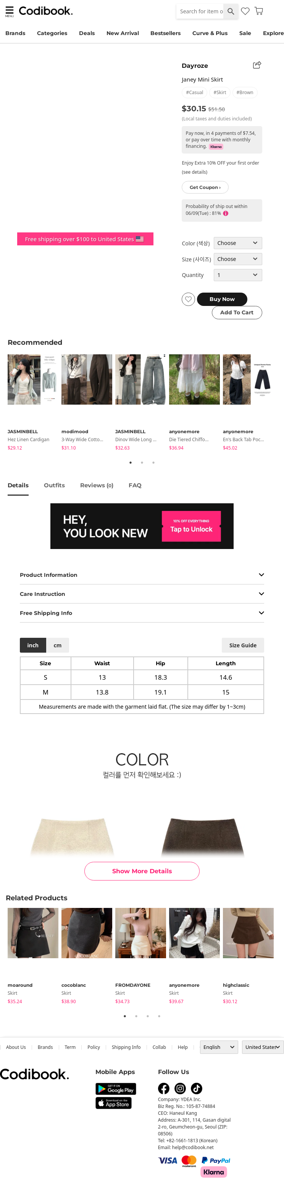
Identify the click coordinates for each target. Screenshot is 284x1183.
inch (33, 645)
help (183, 1047)
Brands (15, 33)
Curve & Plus (210, 33)
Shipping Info (126, 1047)
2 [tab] (142, 462)
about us (16, 1047)
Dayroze (195, 65)
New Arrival (122, 33)
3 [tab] (153, 462)
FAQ (135, 485)
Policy (93, 1047)
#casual (194, 92)
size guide (243, 645)
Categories (52, 33)
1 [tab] (130, 462)
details (18, 485)
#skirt (219, 92)
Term (70, 1047)
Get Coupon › (205, 187)
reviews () (96, 485)
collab (159, 1047)
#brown (245, 92)
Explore (273, 33)
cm (57, 645)
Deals (87, 33)
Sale (245, 33)
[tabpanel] (34, 404)
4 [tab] (159, 1016)
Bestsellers (165, 33)
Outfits (54, 485)
